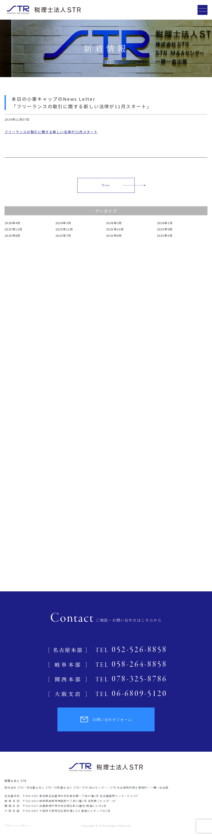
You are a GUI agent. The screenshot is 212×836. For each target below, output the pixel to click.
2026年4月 (13, 223)
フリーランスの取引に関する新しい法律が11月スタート (51, 131)
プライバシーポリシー (19, 825)
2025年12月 (13, 229)
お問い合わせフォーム (106, 719)
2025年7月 (63, 235)
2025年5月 (165, 235)
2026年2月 (114, 223)
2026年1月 (165, 223)
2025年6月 (114, 235)
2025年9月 (165, 229)
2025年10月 (115, 229)
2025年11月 (64, 229)
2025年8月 (13, 235)
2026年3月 (63, 223)
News (106, 185)
